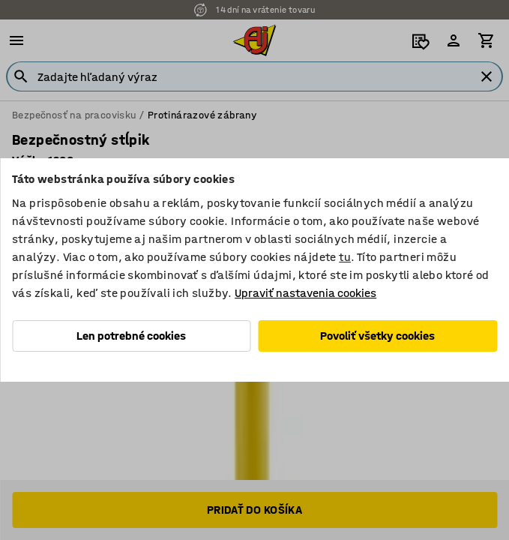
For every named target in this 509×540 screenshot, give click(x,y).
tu (345, 257)
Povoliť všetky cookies (377, 335)
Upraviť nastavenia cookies (305, 293)
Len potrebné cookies (131, 335)
